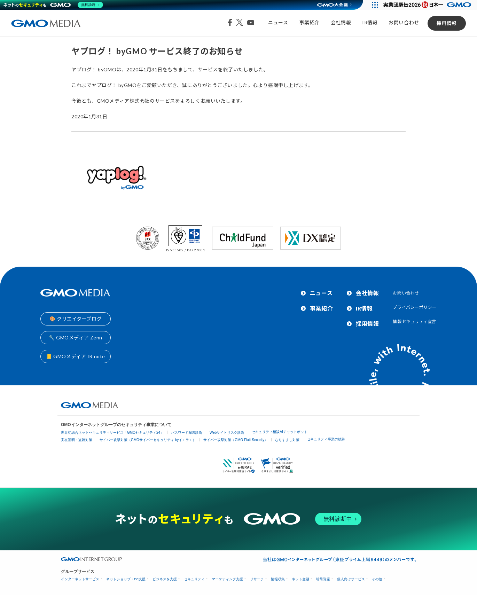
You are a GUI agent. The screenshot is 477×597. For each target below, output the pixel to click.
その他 (377, 579)
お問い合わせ (404, 22)
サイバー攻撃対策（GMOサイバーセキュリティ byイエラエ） (148, 440)
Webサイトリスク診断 (227, 432)
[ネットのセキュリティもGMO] (53, 5)
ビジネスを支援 (165, 579)
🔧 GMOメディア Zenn (75, 337)
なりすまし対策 (287, 440)
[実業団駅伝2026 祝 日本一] (428, 5)
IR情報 (369, 22)
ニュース (278, 22)
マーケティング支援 (227, 579)
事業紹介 (309, 22)
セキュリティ (194, 579)
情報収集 (278, 579)
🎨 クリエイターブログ (75, 319)
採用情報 (447, 23)
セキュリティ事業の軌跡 (326, 439)
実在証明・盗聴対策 (76, 440)
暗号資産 (323, 579)
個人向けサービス (351, 579)
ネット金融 (300, 579)
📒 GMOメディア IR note (75, 356)
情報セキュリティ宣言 (414, 321)
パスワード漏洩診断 (186, 432)
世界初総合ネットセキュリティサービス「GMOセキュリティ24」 (112, 432)
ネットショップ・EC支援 (126, 579)
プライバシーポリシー (415, 307)
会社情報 (341, 22)
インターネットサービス (80, 579)
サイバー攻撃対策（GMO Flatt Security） (235, 440)
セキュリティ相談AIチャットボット (279, 432)
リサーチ (257, 579)
